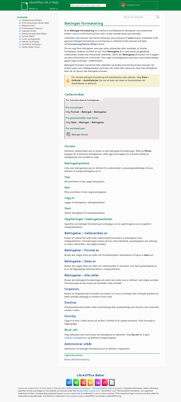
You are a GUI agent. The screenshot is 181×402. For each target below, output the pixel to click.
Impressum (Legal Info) (28, 388)
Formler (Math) (28, 36)
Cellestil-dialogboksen (75, 337)
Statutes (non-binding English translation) (72, 388)
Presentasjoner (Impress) (32, 28)
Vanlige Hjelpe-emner (31, 47)
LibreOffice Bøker (90, 375)
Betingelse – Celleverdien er (85, 233)
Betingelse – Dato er (80, 261)
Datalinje (70, 302)
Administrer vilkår (78, 344)
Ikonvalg (70, 316)
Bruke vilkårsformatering (76, 359)
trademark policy (77, 396)
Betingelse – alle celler (81, 275)
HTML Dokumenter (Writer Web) (35, 23)
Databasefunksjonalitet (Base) (34, 33)
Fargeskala (71, 289)
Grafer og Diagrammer (31, 39)
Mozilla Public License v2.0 (88, 390)
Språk (52, 8)
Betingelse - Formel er (81, 250)
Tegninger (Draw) (29, 31)
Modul (32, 8)
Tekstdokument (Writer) (32, 20)
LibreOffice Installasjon (31, 44)
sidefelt (97, 44)
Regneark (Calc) (28, 25)
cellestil (76, 33)
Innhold (22, 17)
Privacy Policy (46, 388)
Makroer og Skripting (30, 41)
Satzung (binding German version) (106, 388)
